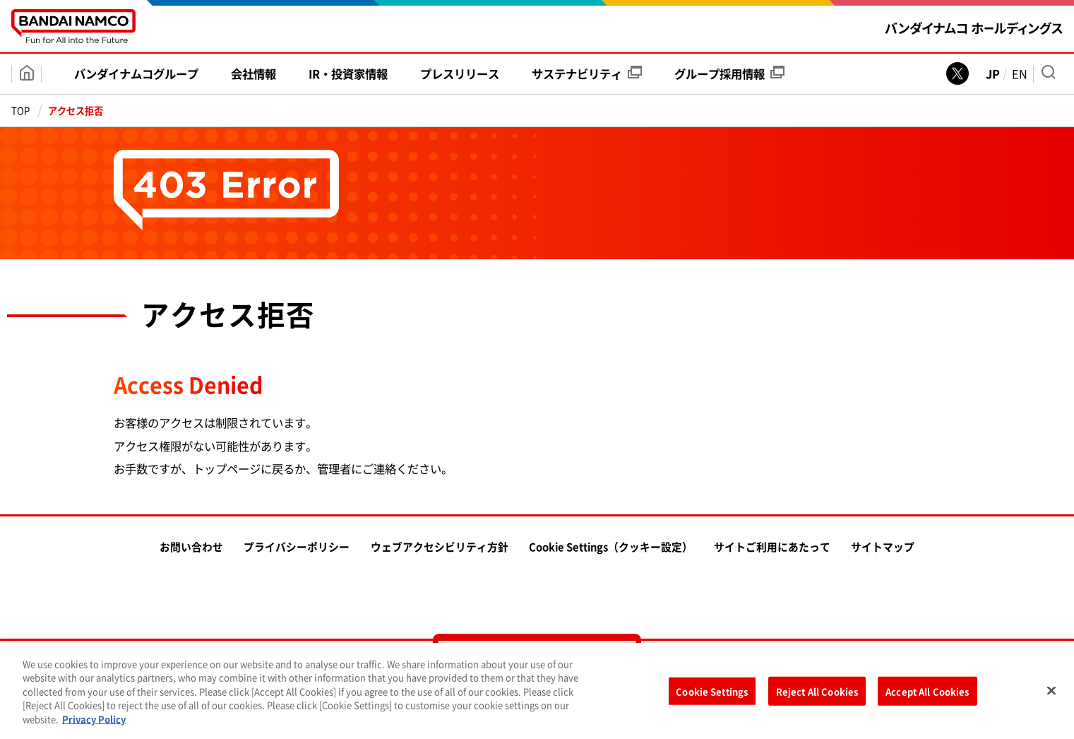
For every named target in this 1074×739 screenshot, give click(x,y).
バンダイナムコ (136, 73)
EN (1019, 73)
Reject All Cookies (817, 695)
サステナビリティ (587, 73)
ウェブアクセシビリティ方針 (439, 547)
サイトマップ (882, 547)
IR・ (348, 73)
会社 (253, 73)
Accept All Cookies (927, 695)
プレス (459, 73)
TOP (20, 110)
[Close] (1051, 693)
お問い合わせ (191, 547)
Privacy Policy (94, 722)
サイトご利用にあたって (772, 547)
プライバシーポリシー (297, 547)
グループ (729, 73)
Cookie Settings (712, 695)
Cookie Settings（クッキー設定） (611, 547)
